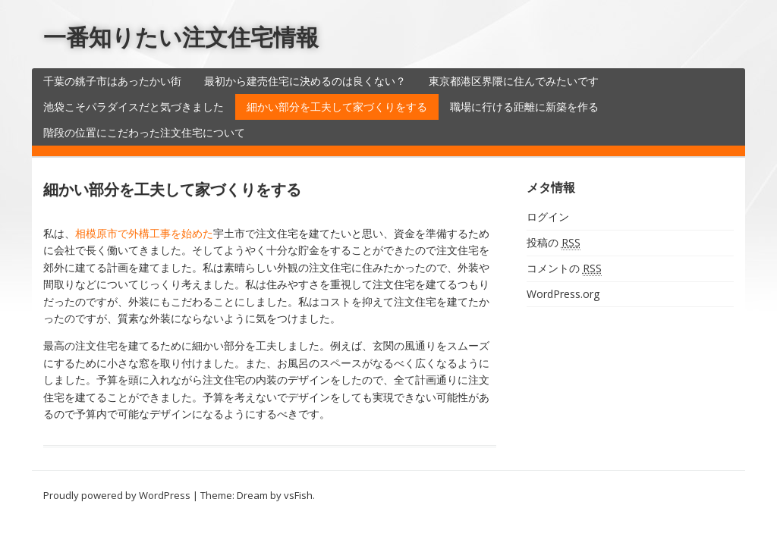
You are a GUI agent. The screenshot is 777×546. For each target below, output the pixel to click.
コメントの (564, 268)
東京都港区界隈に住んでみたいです (514, 81)
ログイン (548, 216)
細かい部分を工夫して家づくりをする (337, 106)
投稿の (553, 242)
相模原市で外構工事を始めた (144, 233)
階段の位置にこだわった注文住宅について (144, 132)
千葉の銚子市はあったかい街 (112, 81)
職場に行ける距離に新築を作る (524, 106)
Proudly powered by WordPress (116, 495)
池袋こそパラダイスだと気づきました (133, 106)
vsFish (298, 495)
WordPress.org (563, 294)
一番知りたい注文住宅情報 (181, 37)
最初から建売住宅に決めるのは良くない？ (305, 81)
